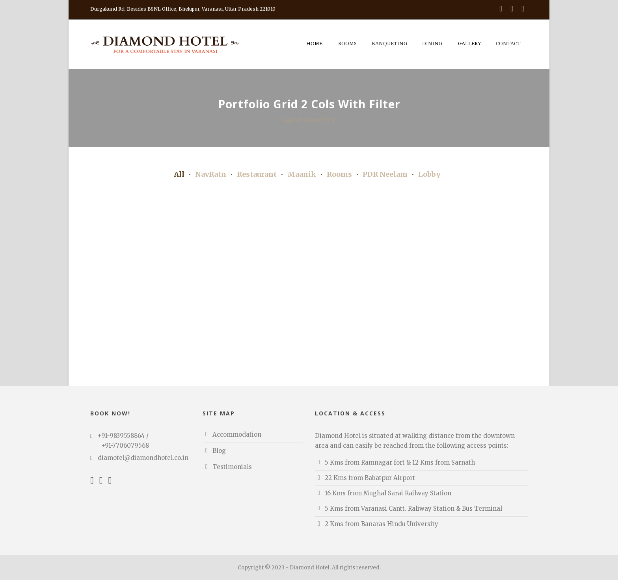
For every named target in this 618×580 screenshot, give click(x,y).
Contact (508, 43)
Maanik (301, 174)
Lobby (429, 174)
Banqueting (389, 43)
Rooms (347, 43)
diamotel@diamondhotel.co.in (143, 457)
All (179, 174)
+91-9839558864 (121, 435)
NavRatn (210, 174)
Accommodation (236, 434)
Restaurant (257, 174)
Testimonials (232, 467)
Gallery (469, 43)
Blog (219, 450)
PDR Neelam (385, 174)
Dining (432, 43)
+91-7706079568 (125, 445)
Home (314, 43)
